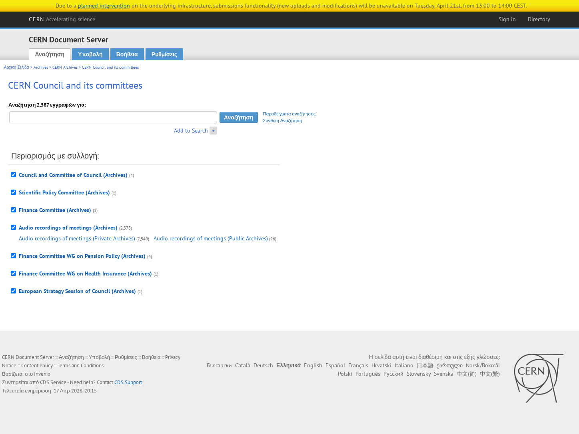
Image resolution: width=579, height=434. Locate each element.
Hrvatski (381, 365)
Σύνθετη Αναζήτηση (282, 120)
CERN (62, 19)
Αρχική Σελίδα (16, 67)
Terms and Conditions (81, 365)
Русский (393, 373)
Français (358, 365)
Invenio (42, 374)
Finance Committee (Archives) (55, 210)
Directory (539, 19)
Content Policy (37, 365)
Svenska (443, 373)
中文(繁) (490, 373)
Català (242, 365)
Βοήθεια (127, 54)
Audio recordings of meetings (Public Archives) (211, 238)
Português (367, 373)
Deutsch (263, 365)
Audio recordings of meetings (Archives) (68, 227)
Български (219, 365)
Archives (41, 67)
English (313, 365)
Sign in (507, 19)
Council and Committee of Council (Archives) (73, 174)
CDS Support (128, 382)
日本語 (425, 365)
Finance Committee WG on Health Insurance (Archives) (85, 273)
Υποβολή (90, 54)
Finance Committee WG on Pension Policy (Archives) (82, 256)
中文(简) (467, 373)
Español (335, 365)
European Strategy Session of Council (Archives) (77, 291)
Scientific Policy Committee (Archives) (64, 192)
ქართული (450, 365)
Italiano (404, 365)
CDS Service (53, 382)
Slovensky (419, 373)
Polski (345, 373)
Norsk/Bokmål (483, 365)
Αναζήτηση (49, 54)
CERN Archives (65, 67)
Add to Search (191, 130)
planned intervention (104, 5)
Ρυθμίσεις (164, 54)
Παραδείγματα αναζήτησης (289, 114)
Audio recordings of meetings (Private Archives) (77, 238)
